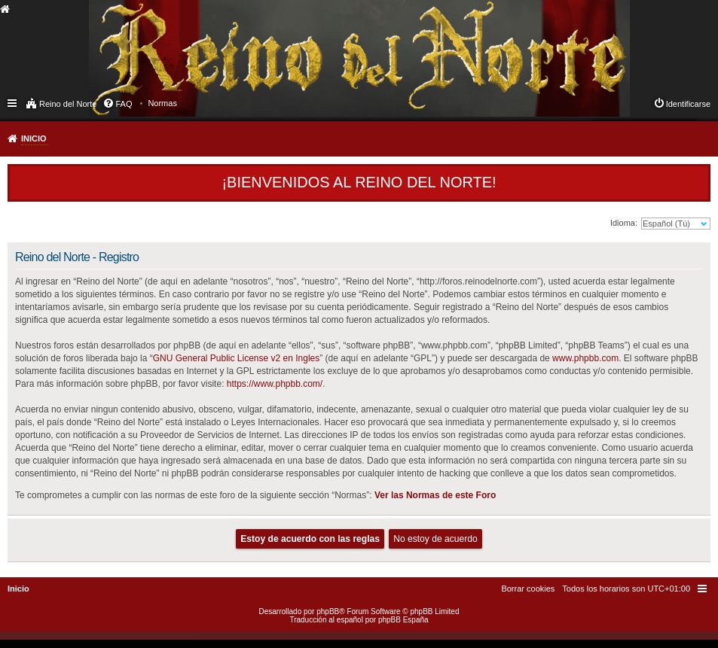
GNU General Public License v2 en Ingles (236, 358)
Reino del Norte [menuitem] (67, 103)
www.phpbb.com (585, 358)
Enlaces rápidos (13, 102)
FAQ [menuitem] (123, 103)
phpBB (327, 611)
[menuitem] (162, 103)
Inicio (34, 138)
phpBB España (403, 620)
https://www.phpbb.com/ (274, 384)
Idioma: (623, 222)
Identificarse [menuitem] (688, 103)
